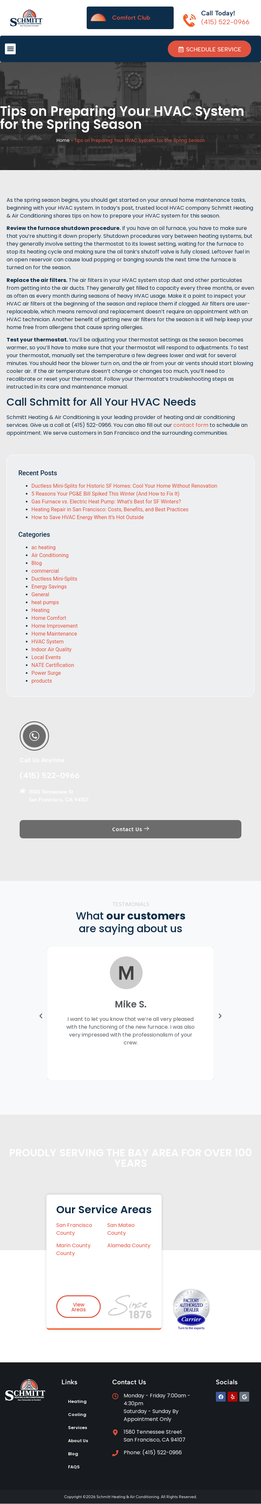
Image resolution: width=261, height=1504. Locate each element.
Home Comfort (48, 618)
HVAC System (47, 642)
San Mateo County (121, 1229)
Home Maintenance (54, 634)
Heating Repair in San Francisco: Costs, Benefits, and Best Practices (109, 510)
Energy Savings (49, 587)
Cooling (77, 1415)
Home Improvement (54, 626)
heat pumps (45, 603)
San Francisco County (74, 1229)
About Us (78, 1441)
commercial (45, 571)
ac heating (43, 548)
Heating (40, 610)
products (41, 681)
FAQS (74, 1467)
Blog (36, 563)
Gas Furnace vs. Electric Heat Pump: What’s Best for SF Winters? (106, 502)
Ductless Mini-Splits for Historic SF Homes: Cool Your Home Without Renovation (124, 486)
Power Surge (46, 673)
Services (77, 1428)
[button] (10, 49)
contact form (190, 425)
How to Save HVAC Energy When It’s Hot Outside (87, 518)
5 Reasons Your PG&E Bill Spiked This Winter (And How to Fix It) (105, 494)
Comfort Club (131, 17)
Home (63, 140)
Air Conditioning (50, 555)
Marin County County (73, 1249)
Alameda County (128, 1246)
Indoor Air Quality (51, 650)
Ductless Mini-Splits (54, 579)
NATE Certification (52, 665)
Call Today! (218, 13)
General (40, 595)
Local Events (46, 658)
